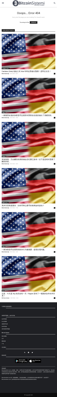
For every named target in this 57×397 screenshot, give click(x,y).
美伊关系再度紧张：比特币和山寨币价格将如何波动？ (23, 206)
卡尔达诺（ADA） (5, 68)
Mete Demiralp (5, 73)
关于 (3, 338)
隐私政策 (4, 341)
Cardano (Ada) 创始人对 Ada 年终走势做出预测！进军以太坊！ (26, 71)
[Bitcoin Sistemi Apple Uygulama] (35, 362)
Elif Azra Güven (5, 298)
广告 (3, 343)
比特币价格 (4, 326)
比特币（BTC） (5, 202)
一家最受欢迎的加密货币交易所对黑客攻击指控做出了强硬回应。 (27, 115)
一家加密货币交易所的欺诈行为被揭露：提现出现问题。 (24, 250)
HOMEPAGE (33, 22)
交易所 (3, 112)
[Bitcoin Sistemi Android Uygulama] (22, 362)
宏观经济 (4, 156)
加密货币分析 (5, 324)
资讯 (3, 290)
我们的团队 (4, 336)
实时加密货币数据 (6, 329)
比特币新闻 (4, 319)
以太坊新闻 (4, 321)
